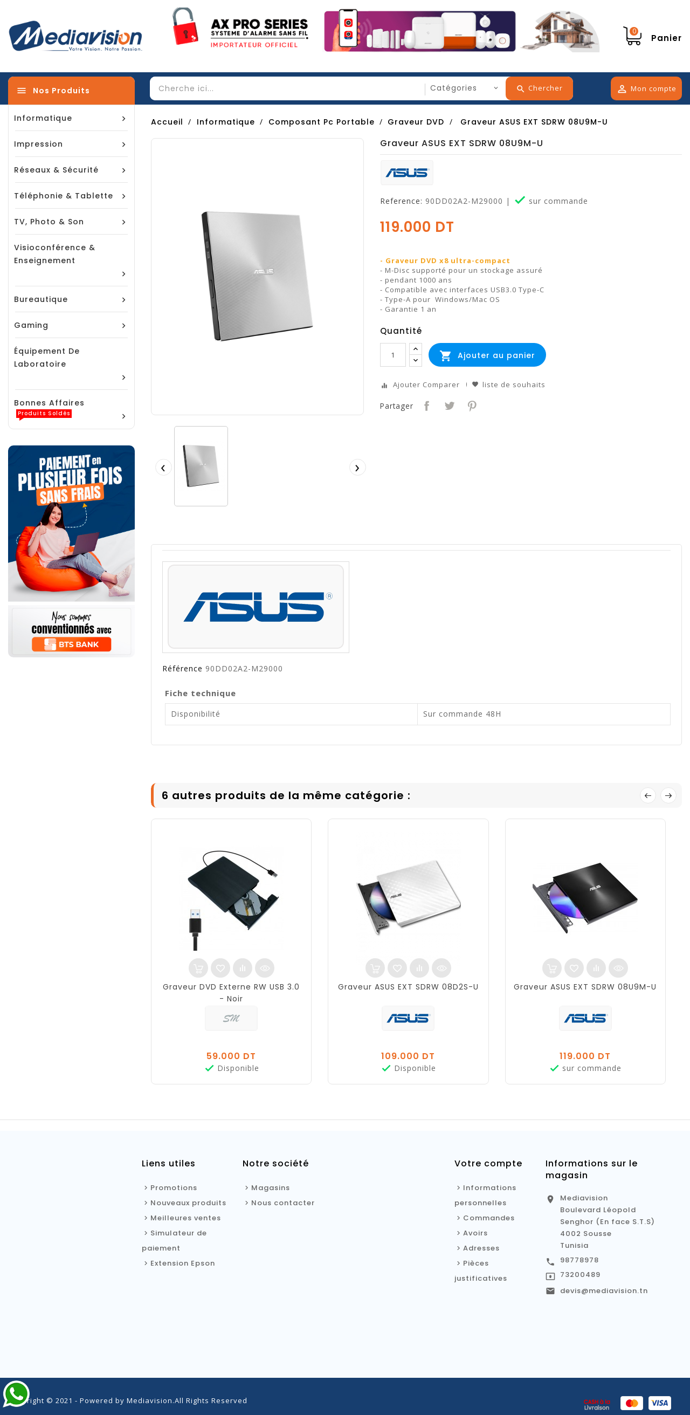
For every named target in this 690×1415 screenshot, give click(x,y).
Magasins (270, 1188)
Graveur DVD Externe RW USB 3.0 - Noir (231, 992)
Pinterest (471, 405)
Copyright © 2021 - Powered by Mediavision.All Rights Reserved (127, 1400)
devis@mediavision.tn (604, 1291)
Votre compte (488, 1163)
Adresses (481, 1248)
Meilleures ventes (185, 1218)
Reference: (401, 201)
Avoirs (475, 1233)
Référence (182, 669)
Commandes (489, 1218)
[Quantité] (393, 355)
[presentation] (163, 467)
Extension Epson (182, 1263)
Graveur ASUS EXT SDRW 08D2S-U (408, 986)
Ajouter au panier (487, 355)
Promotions (173, 1188)
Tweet (448, 405)
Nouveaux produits (188, 1203)
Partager (425, 405)
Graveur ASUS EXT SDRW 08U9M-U (585, 986)
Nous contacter (283, 1203)
